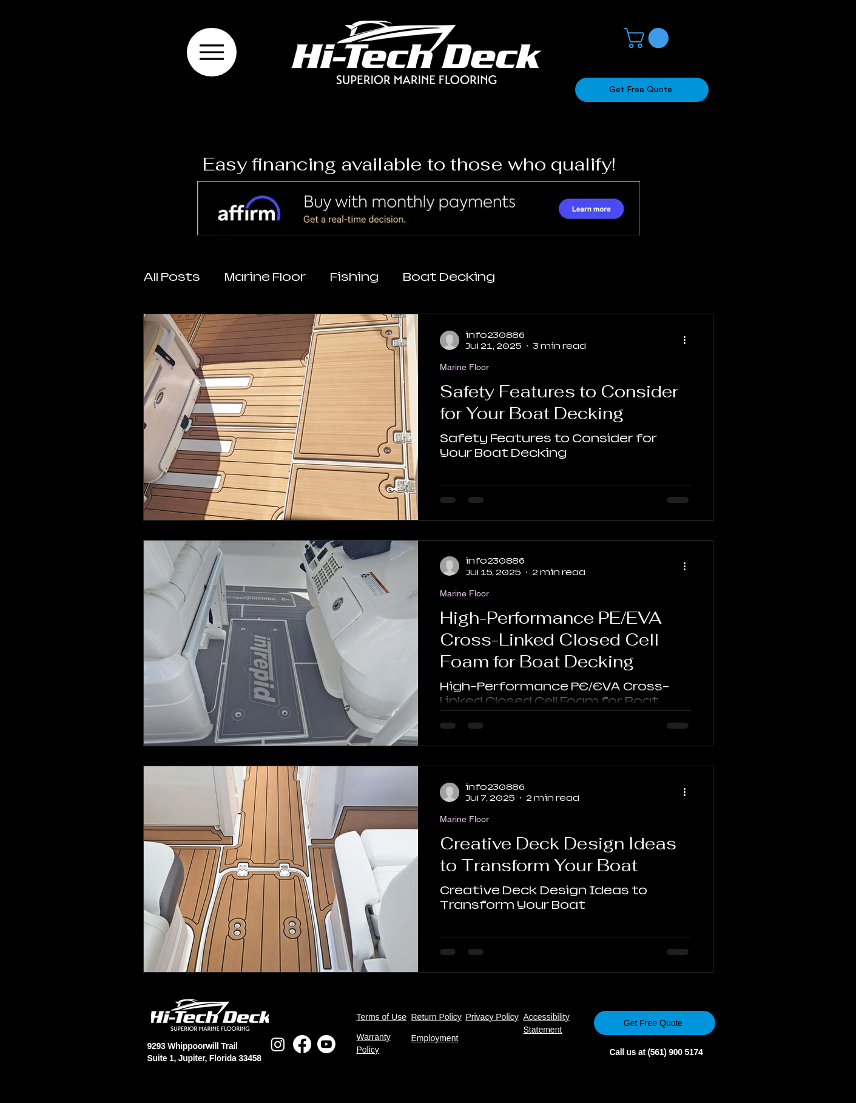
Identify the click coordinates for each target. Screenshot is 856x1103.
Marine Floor (265, 277)
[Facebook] (302, 1044)
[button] (648, 38)
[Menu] (212, 52)
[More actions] (689, 340)
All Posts (171, 277)
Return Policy (436, 1017)
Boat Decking (449, 277)
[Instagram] (278, 1044)
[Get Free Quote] (642, 90)
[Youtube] (326, 1044)
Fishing (354, 277)
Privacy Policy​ (492, 1017)
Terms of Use (381, 1017)
